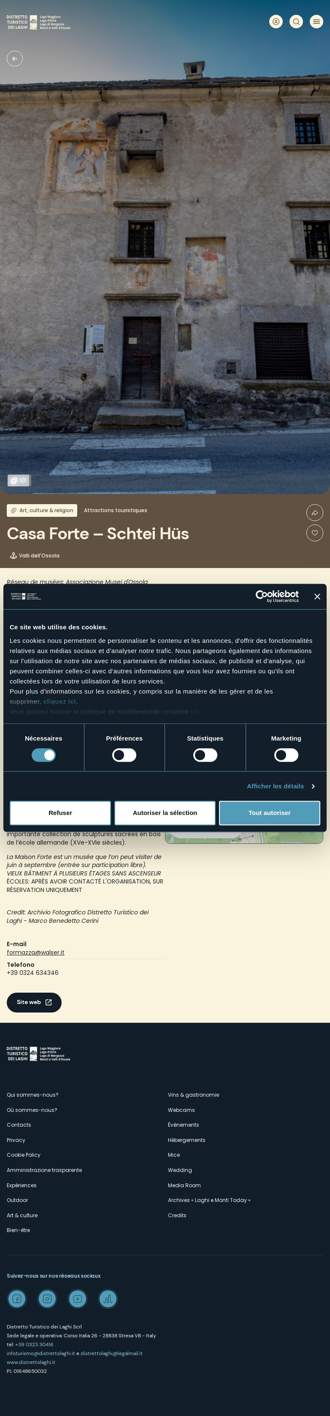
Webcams (181, 1110)
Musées (15, 58)
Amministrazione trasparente (44, 1170)
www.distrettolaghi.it (31, 1362)
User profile (276, 21)
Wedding (180, 1170)
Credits (177, 1215)
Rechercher (296, 21)
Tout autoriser (270, 813)
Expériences (22, 1185)
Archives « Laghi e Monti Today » (209, 1200)
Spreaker (108, 1299)
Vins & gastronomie (193, 1094)
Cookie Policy (24, 1154)
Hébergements (187, 1140)
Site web (29, 1002)
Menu (316, 21)
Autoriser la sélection (165, 813)
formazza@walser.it (36, 952)
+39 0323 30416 (34, 1344)
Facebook (17, 1299)
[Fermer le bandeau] (317, 596)
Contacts (19, 1124)
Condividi (314, 512)
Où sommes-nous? (32, 1110)
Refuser (60, 813)
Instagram (47, 1299)
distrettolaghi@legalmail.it (112, 1353)
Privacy (16, 1140)
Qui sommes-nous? (33, 1094)
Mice (174, 1154)
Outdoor (17, 1200)
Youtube (78, 1299)
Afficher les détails (275, 786)
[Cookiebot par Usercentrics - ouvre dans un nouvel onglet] (262, 596)
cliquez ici (59, 701)
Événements (183, 1124)
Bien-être (18, 1230)
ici (194, 711)
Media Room (184, 1185)
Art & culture (22, 1215)
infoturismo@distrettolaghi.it (41, 1353)
